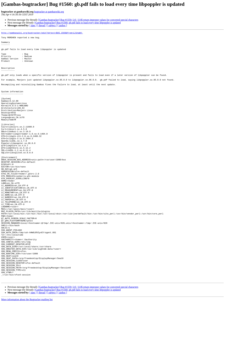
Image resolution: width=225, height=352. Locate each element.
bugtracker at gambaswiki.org (49, 11)
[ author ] (62, 25)
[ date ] (33, 25)
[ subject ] (52, 25)
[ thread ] (41, 25)
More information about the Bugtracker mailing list (27, 349)
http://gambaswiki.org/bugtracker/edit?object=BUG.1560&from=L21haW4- (42, 33)
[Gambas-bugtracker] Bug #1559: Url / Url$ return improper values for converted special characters (88, 19)
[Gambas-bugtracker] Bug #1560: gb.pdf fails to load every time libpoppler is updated (77, 22)
